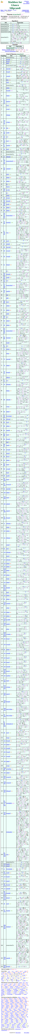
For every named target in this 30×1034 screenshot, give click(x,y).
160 (5, 768)
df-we (19, 1009)
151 (5, 812)
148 (5, 710)
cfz (21, 979)
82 (4, 411)
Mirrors (2, 10)
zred (7, 548)
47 (4, 244)
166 (5, 814)
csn (10, 973)
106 (5, 511)
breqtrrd (8, 813)
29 (4, 169)
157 (5, 756)
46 (4, 853)
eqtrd (7, 434)
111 (4, 538)
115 (4, 585)
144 (5, 681)
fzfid (7, 82)
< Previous (26, 1)
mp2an (8, 101)
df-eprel (21, 1007)
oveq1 (7, 406)
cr (12, 976)
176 (5, 885)
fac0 (7, 442)
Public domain (18, 1032)
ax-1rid (21, 991)
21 (4, 137)
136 (5, 644)
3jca (7, 232)
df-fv (12, 1014)
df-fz (25, 1023)
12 (4, 100)
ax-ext (23, 985)
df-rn (20, 1010)
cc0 (16, 976)
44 (4, 223)
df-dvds (24, 1027)
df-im (18, 1025)
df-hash (2, 1025)
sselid (7, 132)
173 (5, 873)
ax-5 (15, 983)
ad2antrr (8, 384)
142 (5, 672)
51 (4, 264)
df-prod (18, 1027)
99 (4, 475)
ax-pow (16, 986)
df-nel (21, 1001)
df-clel (6, 1001)
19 (4, 128)
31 (4, 221)
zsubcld (8, 603)
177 (5, 898)
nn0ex (7, 88)
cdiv (2, 979)
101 (5, 485)
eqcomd (8, 68)
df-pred (8, 1011)
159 (5, 782)
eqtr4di (8, 958)
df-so (6, 1009)
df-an (23, 997)
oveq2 (7, 765)
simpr (7, 527)
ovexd (7, 109)
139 (5, 658)
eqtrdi (7, 445)
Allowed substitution (10, 51)
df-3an (10, 998)
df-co (11, 1010)
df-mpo (12, 1015)
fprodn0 (8, 893)
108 (5, 708)
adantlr (8, 504)
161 (5, 776)
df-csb (6, 1003)
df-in (20, 1003)
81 (4, 510)
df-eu (16, 999)
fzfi (7, 295)
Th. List (14, 10)
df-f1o (7, 1014)
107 (5, 518)
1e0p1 (7, 195)
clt (13, 977)
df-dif (11, 1003)
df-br (22, 1006)
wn (9, 971)
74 (4, 365)
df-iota (6, 1012)
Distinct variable (6, 49)
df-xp (24, 1009)
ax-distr (3, 991)
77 (4, 381)
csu (12, 980)
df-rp (20, 1023)
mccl (7, 141)
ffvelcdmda (9, 869)
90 (4, 444)
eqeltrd (8, 145)
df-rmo (7, 1002)
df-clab (21, 999)
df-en (15, 1018)
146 (5, 694)
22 (4, 142)
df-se (14, 1009)
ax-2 (27, 982)
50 (4, 256)
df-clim (6, 1027)
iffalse (8, 390)
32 (4, 213)
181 (5, 926)
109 (5, 701)
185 (5, 967)
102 (5, 497)
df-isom (16, 1014)
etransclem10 (9, 161)
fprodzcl (8, 222)
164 (5, 791)
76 (4, 714)
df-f (20, 1012)
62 (4, 328)
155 (5, 790)
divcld (8, 671)
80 (4, 399)
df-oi (17, 1019)
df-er (6, 1018)
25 (4, 168)
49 (4, 250)
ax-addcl (8, 989)
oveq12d (8, 484)
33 (4, 214)
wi (12, 971)
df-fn (16, 1012)
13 (4, 101)
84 (4, 419)
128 (5, 632)
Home (5, 10)
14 (4, 103)
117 (4, 587)
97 (4, 483)
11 (4, 136)
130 (5, 619)
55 (4, 281)
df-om (17, 1015)
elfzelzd (8, 156)
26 (4, 160)
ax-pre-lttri (21, 992)
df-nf (2, 999)
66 (4, 331)
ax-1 (24, 982)
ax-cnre (14, 992)
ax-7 (23, 983)
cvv (19, 972)
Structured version (25, 10)
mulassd (8, 926)
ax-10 (9, 985)
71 (4, 349)
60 (4, 302)
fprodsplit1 (9, 803)
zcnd (7, 241)
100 (5, 480)
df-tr (12, 1007)
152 (5, 802)
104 (5, 498)
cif (6, 973)
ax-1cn (24, 987)
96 (4, 465)
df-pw (16, 1005)
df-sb (7, 999)
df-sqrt (23, 1025)
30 (4, 232)
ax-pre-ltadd (9, 994)
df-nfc (11, 1001)
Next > (27, 2)
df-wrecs (12, 1016)
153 (5, 740)
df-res (25, 1010)
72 (4, 371)
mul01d (8, 675)
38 (4, 198)
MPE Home (10, 10)
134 (5, 635)
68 (4, 338)
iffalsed (8, 538)
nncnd (7, 453)
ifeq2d (8, 264)
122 (5, 582)
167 (5, 854)
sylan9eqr (8, 769)
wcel (9, 972)
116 (4, 559)
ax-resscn (18, 987)
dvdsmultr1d (9, 723)
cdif (24, 972)
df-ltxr (17, 1020)
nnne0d (8, 666)
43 (4, 217)
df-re (13, 1025)
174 (5, 876)
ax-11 (14, 985)
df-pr (26, 1005)
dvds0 (7, 342)
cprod (18, 980)
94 (4, 456)
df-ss (25, 1003)
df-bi (19, 997)
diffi (7, 298)
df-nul (7, 1005)
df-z (10, 1023)
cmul (8, 977)
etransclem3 (9, 215)
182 (5, 928)
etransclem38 (4, 1030)
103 (5, 492)
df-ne (16, 1001)
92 (4, 449)
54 (4, 278)
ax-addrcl (15, 989)
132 (5, 624)
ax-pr (21, 986)
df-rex (2, 1002)
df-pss (2, 1005)
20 (4, 133)
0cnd (7, 472)
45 (4, 234)
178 (5, 894)
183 (5, 957)
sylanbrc (8, 634)
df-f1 (24, 1012)
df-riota (22, 1014)
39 (4, 201)
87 (4, 430)
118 (4, 569)
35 (4, 190)
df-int (12, 1006)
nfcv (7, 80)
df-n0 (5, 1023)
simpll (8, 545)
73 (4, 359)
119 (4, 570)
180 (5, 925)
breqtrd (8, 372)
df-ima (2, 1011)
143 (5, 675)
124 (5, 687)
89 (4, 439)
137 (5, 680)
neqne (7, 578)
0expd (7, 638)
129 (5, 623)
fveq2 (7, 737)
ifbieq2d (8, 791)
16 (4, 120)
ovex (7, 105)
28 (4, 163)
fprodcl (8, 885)
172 (5, 896)
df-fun (11, 1012)
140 (5, 662)
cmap (24, 975)
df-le (22, 1020)
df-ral (26, 1001)
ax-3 (2, 983)
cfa (7, 980)
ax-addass (16, 990)
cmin (24, 977)
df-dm (15, 1010)
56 (4, 286)
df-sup (11, 1019)
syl (7, 136)
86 (4, 426)
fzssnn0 (8, 90)
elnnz (7, 629)
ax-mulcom (9, 990)
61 (4, 337)
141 (5, 671)
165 (5, 805)
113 (4, 685)
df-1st (22, 1015)
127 (5, 604)
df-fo (2, 1014)
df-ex (25, 998)
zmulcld (8, 168)
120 (5, 575)
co (18, 975)
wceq (3, 972)
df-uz (15, 1023)
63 (4, 330)
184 (5, 959)
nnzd (7, 63)
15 (4, 132)
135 (5, 638)
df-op (2, 1006)
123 (5, 590)
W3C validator (26, 1032)
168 (5, 856)
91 (4, 446)
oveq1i (8, 198)
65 (4, 320)
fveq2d (8, 71)
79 (4, 517)
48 (4, 247)
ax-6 (19, 983)
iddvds (8, 377)
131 (5, 620)
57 (4, 292)
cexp (3, 980)
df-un (16, 1003)
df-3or (5, 998)
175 (5, 881)
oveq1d (8, 76)
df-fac (19, 1024)
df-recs (18, 1016)
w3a (25, 971)
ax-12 (19, 985)
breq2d (8, 740)
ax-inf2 (6, 987)
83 (4, 434)
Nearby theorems (26, 3)
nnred (7, 556)
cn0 (12, 979)
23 (4, 146)
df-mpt (7, 1007)
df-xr (12, 1020)
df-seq (8, 1024)
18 (4, 123)
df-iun (17, 1006)
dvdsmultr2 (9, 832)
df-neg (6, 1022)
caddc (2, 977)
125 (5, 595)
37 (4, 200)
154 (5, 744)
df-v (22, 1002)
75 (4, 373)
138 (5, 669)
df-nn (17, 1022)
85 (4, 422)
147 (5, 702)
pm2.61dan (9, 709)
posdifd (8, 619)
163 (5, 783)
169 (5, 965)
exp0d (7, 475)
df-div (12, 1022)
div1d (7, 456)
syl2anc (8, 687)
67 (4, 333)
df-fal (20, 998)
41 (4, 207)
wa (21, 971)
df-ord (13, 1011)
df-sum (12, 1027)
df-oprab (6, 1015)
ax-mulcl (21, 989)
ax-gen (5, 983)
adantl (7, 207)
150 (5, 726)
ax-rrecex (9, 992)
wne (14, 972)
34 (4, 189)
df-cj (8, 1025)
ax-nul (11, 986)
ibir (7, 128)
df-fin (7, 1019)
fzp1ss (8, 186)
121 (5, 588)
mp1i (7, 302)
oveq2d (8, 256)
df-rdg (23, 1016)
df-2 (22, 1022)
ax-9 (5, 985)
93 (4, 463)
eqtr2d (8, 511)
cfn (3, 976)
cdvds (24, 980)
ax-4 (10, 983)
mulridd (8, 489)
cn (6, 979)
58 (4, 723)
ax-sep (6, 986)
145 (5, 688)
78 (4, 384)
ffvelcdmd (9, 416)
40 (4, 205)
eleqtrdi (8, 201)
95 (4, 460)
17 (4, 122)
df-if (12, 1005)
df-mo (11, 999)
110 (4, 531)
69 (4, 724)
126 (5, 602)
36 (4, 203)
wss (2, 973)
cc (7, 976)
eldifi (7, 313)
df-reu (13, 1002)
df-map (10, 1018)
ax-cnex (11, 987)
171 (5, 866)
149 (5, 716)
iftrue (7, 353)
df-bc (24, 1024)
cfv (7, 975)
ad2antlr (8, 399)
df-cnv (6, 1010)
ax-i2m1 (9, 991)
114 (4, 552)
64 (4, 316)
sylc (7, 854)
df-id (16, 1007)
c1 (21, 976)
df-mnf (6, 1020)
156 (5, 752)
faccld (7, 61)
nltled (7, 570)
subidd (8, 244)
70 (4, 346)
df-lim (23, 1011)
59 (4, 301)
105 (5, 504)
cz (16, 979)
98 (4, 478)
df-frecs (6, 1016)
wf (3, 975)
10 (4, 141)
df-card (21, 1019)
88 (4, 435)
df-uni (7, 1006)
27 (4, 156)
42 (4, 216)
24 (4, 149)
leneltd (8, 587)
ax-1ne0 (15, 991)
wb (16, 971)
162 (5, 777)
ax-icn (2, 989)
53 (4, 273)
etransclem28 (18, 1029)
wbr (21, 973)
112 (4, 693)
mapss (8, 95)
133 (5, 634)
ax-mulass (23, 990)
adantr (8, 177)
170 (5, 864)
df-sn (21, 1005)
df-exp (13, 1024)
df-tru (15, 998)
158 (5, 761)
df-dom (20, 1018)
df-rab (17, 1002)
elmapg (8, 115)
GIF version (27, 11)
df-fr (10, 1009)
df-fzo (2, 1024)
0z (7, 184)
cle (18, 977)
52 (4, 290)
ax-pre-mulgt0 (18, 994)
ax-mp (8, 190)
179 (5, 899)
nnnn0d (8, 59)
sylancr (8, 122)
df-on (18, 1011)
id (6, 193)
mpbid (8, 624)
